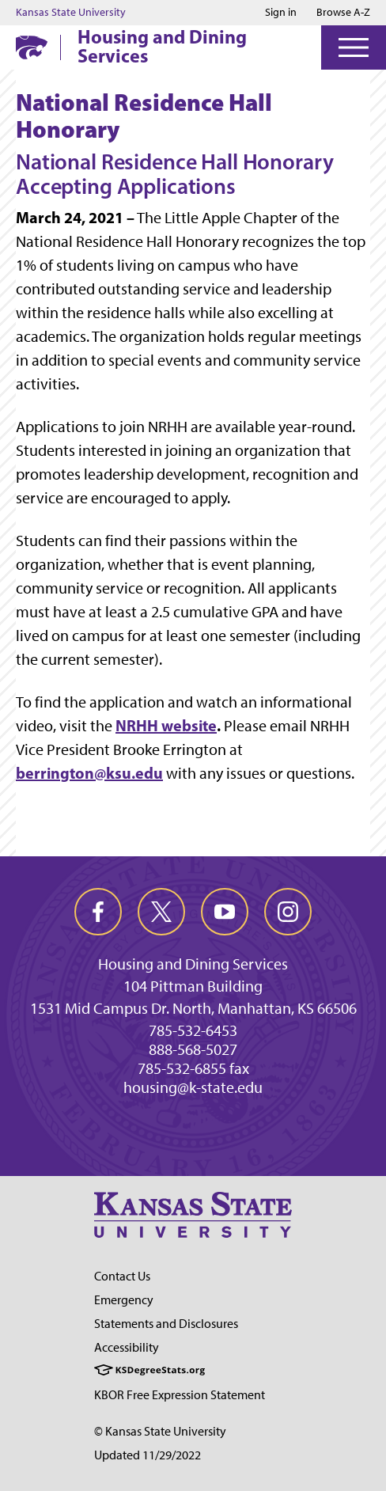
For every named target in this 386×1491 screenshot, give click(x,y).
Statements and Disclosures (166, 1323)
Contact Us (122, 1276)
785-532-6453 (193, 1030)
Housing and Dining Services (162, 46)
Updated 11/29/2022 (147, 1455)
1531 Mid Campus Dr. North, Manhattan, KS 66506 (193, 1008)
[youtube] (224, 911)
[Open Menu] (353, 47)
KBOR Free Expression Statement (179, 1394)
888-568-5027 (193, 1049)
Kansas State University (71, 12)
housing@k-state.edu (193, 1087)
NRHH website (166, 725)
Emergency (123, 1299)
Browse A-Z (343, 12)
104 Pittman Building (193, 986)
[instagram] (288, 911)
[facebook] (98, 911)
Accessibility (126, 1347)
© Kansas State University (160, 1431)
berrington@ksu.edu (89, 773)
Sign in (281, 12)
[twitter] (161, 911)
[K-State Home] (31, 47)
